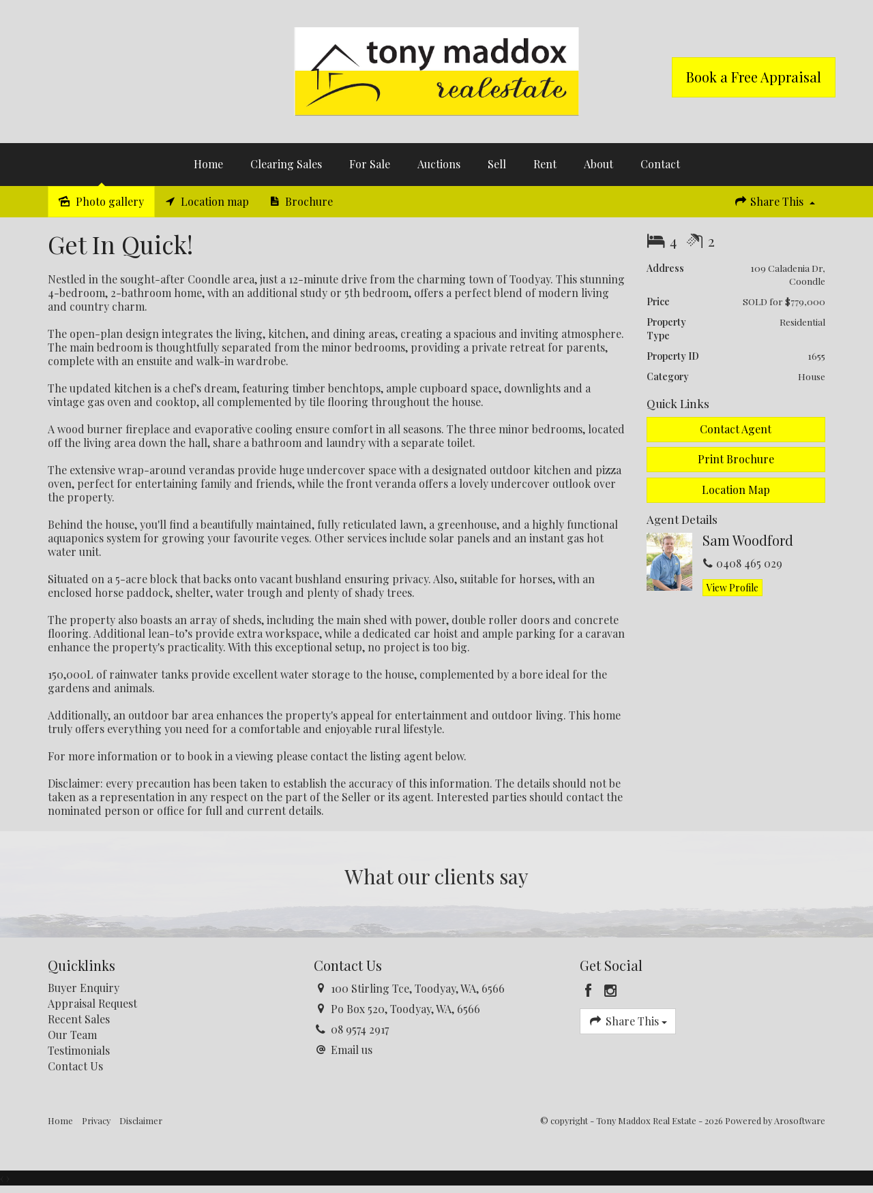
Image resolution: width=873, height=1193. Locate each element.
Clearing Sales (286, 164)
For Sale (369, 164)
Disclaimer (140, 1120)
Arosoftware (799, 1120)
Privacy (96, 1120)
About (598, 164)
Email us (351, 1049)
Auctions (438, 164)
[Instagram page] (611, 990)
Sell (497, 164)
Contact (660, 164)
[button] (736, 459)
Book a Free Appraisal (753, 76)
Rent (545, 164)
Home (208, 164)
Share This (774, 201)
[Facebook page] (591, 990)
